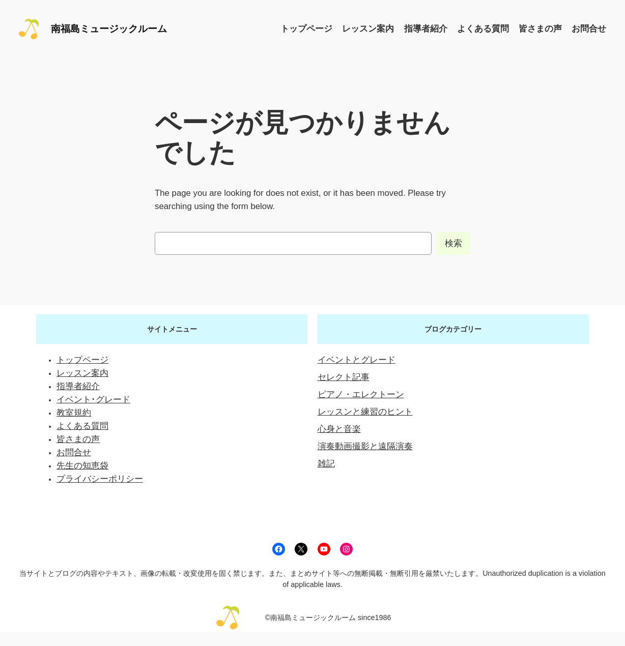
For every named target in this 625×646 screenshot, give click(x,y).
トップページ (82, 360)
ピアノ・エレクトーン (361, 394)
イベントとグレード (356, 360)
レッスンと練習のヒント (365, 412)
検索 (453, 243)
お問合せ (73, 452)
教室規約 (73, 413)
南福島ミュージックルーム (109, 28)
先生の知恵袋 (82, 466)
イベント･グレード (93, 399)
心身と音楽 (339, 429)
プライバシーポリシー (99, 479)
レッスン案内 (82, 373)
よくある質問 (82, 426)
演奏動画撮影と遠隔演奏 (365, 446)
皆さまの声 (78, 439)
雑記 (326, 463)
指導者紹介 (78, 386)
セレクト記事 (344, 377)
